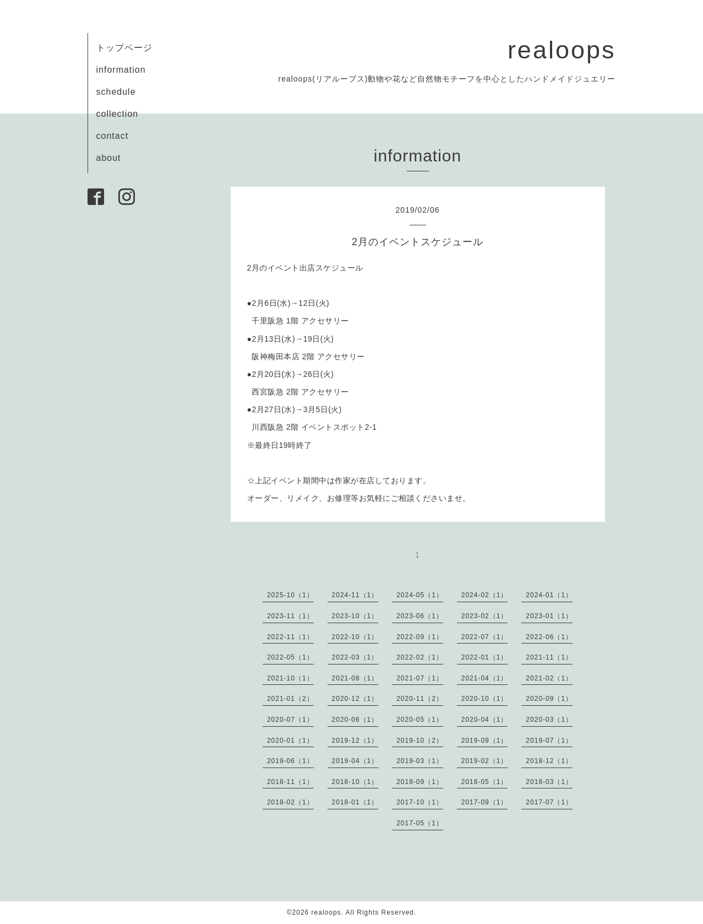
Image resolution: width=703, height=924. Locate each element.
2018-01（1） (355, 802)
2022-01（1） (484, 657)
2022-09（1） (419, 637)
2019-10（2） (419, 740)
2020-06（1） (355, 719)
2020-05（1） (419, 719)
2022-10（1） (355, 637)
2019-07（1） (549, 740)
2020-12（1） (355, 699)
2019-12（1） (355, 740)
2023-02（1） (484, 616)
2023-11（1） (290, 616)
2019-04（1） (355, 761)
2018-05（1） (484, 782)
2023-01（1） (549, 616)
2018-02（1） (290, 802)
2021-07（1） (419, 678)
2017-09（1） (484, 802)
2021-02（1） (549, 678)
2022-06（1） (549, 637)
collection (117, 113)
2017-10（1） (419, 802)
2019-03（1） (419, 761)
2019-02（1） (484, 761)
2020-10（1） (484, 699)
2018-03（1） (549, 782)
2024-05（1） (419, 595)
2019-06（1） (290, 761)
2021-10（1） (290, 678)
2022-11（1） (290, 637)
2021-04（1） (484, 678)
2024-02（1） (484, 595)
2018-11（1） (290, 782)
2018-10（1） (355, 782)
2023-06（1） (419, 616)
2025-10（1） (290, 595)
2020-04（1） (484, 719)
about (108, 158)
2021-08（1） (355, 678)
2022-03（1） (355, 657)
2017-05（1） (419, 823)
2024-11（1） (355, 595)
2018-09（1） (419, 782)
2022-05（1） (290, 657)
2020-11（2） (419, 699)
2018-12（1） (549, 761)
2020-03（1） (549, 719)
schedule (116, 91)
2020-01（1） (290, 740)
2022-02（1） (419, 657)
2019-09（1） (484, 740)
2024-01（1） (549, 595)
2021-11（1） (549, 657)
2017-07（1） (549, 802)
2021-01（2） (290, 699)
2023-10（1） (355, 616)
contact (112, 136)
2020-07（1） (290, 719)
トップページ (124, 47)
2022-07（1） (484, 637)
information (121, 69)
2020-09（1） (549, 699)
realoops (562, 50)
